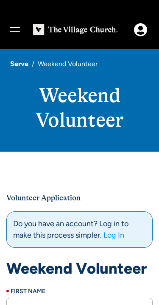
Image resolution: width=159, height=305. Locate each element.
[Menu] (14, 30)
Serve (19, 64)
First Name (28, 291)
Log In (113, 235)
